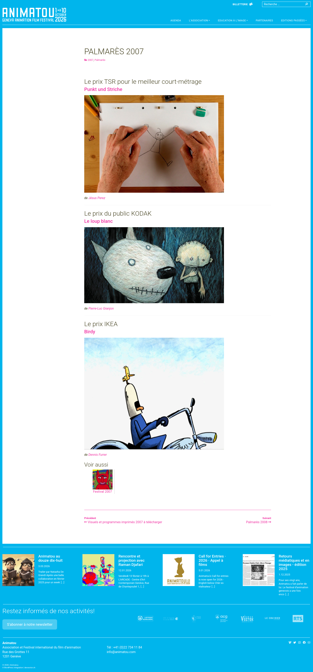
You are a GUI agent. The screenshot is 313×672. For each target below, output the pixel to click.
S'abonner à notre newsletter (29, 624)
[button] (199, 21)
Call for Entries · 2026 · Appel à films (212, 560)
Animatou (34, 15)
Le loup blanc (98, 221)
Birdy (89, 332)
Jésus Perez (96, 198)
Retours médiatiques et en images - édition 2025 (294, 562)
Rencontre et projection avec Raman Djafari (131, 560)
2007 (90, 59)
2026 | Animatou (11, 665)
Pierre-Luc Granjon (101, 308)
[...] (62, 582)
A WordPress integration (12, 667)
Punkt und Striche (103, 89)
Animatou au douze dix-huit (50, 558)
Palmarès (100, 59)
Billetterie (240, 4)
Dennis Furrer (97, 455)
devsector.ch (30, 667)
